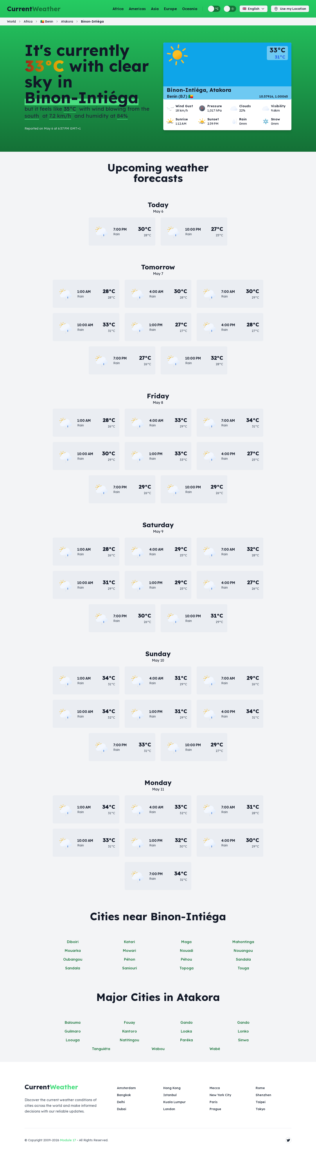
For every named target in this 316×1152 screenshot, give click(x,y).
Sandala (243, 959)
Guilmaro (73, 1031)
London (169, 1109)
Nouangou (243, 950)
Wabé (215, 1049)
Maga (186, 942)
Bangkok (124, 1095)
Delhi (121, 1102)
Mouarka (73, 950)
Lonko (243, 1031)
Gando (186, 1022)
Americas (137, 9)
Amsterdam (126, 1088)
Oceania (189, 9)
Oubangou (72, 959)
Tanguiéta (101, 1049)
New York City (220, 1095)
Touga (243, 968)
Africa (118, 9)
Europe (170, 9)
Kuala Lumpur (174, 1102)
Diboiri (73, 942)
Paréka (186, 1040)
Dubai (121, 1109)
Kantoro (129, 1031)
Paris (213, 1102)
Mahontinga (243, 942)
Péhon (129, 959)
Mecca (215, 1088)
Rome (260, 1088)
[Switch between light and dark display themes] (230, 9)
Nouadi (186, 950)
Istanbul (170, 1095)
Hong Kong (172, 1088)
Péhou (186, 959)
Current (34, 9)
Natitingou (129, 1040)
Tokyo (260, 1109)
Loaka (186, 1031)
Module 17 (68, 1140)
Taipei (261, 1102)
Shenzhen (263, 1095)
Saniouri (129, 968)
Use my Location (290, 9)
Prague (215, 1109)
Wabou (158, 1049)
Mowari (129, 950)
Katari (129, 942)
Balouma (73, 1022)
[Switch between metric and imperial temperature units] (214, 9)
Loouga (73, 1040)
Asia (155, 9)
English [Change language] (253, 9)
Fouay (129, 1022)
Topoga (187, 968)
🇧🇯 (46, 21)
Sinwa (243, 1040)
